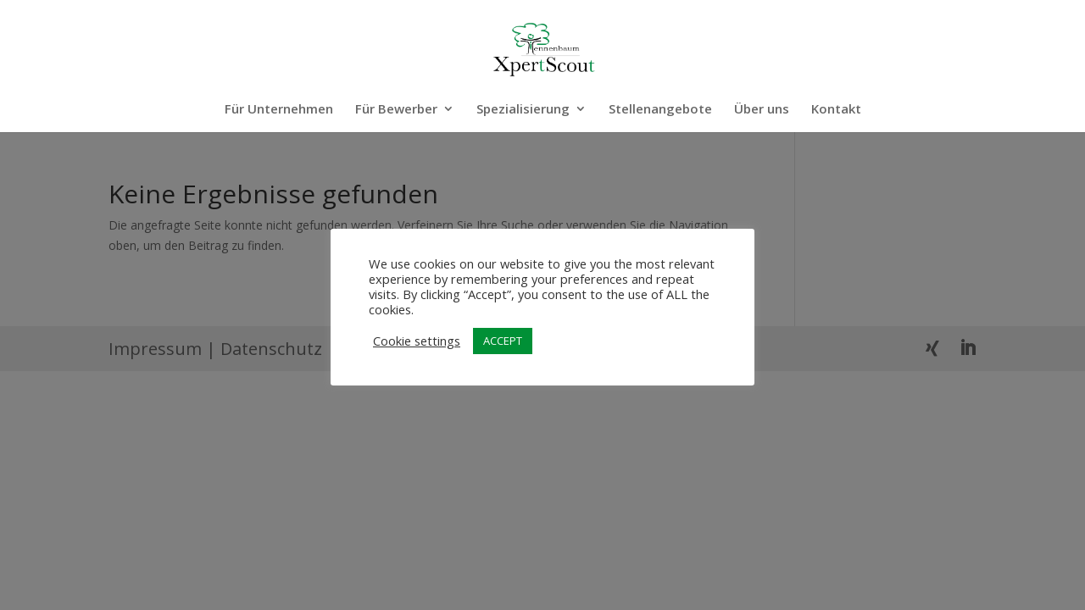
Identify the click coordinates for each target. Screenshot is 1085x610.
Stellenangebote (660, 110)
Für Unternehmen (279, 110)
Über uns (761, 110)
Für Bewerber (396, 110)
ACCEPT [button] (502, 340)
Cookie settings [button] (416, 340)
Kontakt (836, 110)
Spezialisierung (523, 110)
